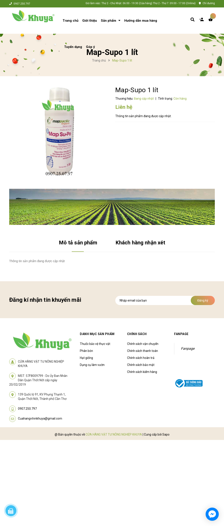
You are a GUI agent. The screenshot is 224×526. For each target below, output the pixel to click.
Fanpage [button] (181, 334)
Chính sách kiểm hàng (142, 372)
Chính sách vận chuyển (142, 344)
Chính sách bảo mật (140, 365)
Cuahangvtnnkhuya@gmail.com (40, 418)
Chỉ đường (209, 3)
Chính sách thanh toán (142, 351)
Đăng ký (202, 300)
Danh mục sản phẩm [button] (97, 334)
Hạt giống (86, 358)
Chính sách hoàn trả (140, 358)
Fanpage (187, 348)
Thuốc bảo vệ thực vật (95, 344)
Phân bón (86, 351)
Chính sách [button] (137, 334)
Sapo (166, 434)
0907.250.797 (22, 3)
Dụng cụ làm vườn (92, 365)
